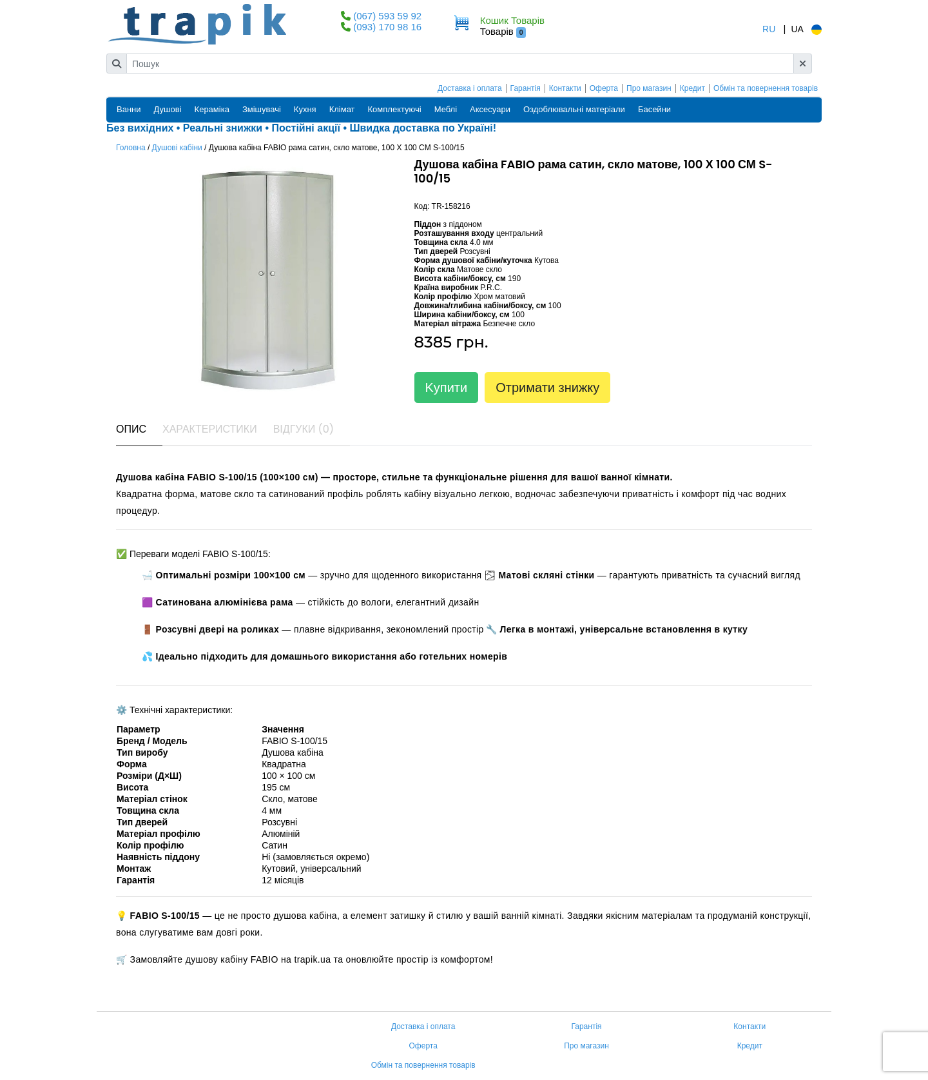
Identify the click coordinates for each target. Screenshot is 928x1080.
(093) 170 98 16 (387, 26)
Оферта (604, 88)
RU (768, 29)
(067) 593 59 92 (387, 15)
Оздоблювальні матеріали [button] (574, 109)
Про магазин (649, 88)
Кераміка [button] (212, 109)
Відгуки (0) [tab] (303, 429)
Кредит (692, 88)
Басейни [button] (654, 109)
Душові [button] (168, 109)
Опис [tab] (131, 429)
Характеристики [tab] (209, 429)
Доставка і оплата (470, 88)
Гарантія (525, 88)
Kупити (446, 387)
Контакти (565, 88)
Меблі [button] (445, 109)
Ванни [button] (129, 109)
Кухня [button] (305, 109)
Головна (131, 147)
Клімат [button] (342, 109)
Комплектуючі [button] (394, 109)
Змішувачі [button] (261, 109)
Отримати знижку (547, 387)
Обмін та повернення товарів (765, 88)
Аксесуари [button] (490, 109)
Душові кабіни (177, 147)
